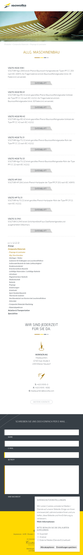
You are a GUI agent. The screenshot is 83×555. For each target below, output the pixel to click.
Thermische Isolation (16, 296)
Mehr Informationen (45, 521)
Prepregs (12, 285)
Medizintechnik (14, 279)
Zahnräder (12, 301)
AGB (24, 534)
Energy (11, 246)
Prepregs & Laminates (38, 44)
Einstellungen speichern (66, 547)
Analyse (43, 537)
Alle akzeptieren (47, 547)
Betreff (11, 460)
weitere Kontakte (41, 402)
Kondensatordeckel (16, 266)
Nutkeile (12, 282)
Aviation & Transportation (19, 310)
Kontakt (30, 534)
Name (10, 437)
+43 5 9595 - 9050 (42, 387)
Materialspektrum (15, 307)
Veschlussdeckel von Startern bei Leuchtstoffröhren (27, 298)
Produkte (7, 44)
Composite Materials (20, 44)
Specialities (12, 313)
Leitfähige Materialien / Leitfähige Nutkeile (24, 271)
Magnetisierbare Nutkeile (18, 277)
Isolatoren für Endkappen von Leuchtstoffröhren (26, 261)
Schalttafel (13, 290)
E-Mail (10, 448)
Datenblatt (40, 83)
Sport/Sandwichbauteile (17, 293)
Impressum (17, 534)
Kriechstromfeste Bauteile (18, 269)
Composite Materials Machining (21, 304)
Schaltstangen (14, 288)
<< (9, 242)
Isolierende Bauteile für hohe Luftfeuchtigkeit (25, 263)
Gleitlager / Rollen (15, 258)
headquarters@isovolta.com (42, 391)
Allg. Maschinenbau (16, 255)
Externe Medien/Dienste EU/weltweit (55, 540)
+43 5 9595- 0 (42, 384)
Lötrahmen (13, 274)
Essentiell (44, 534)
